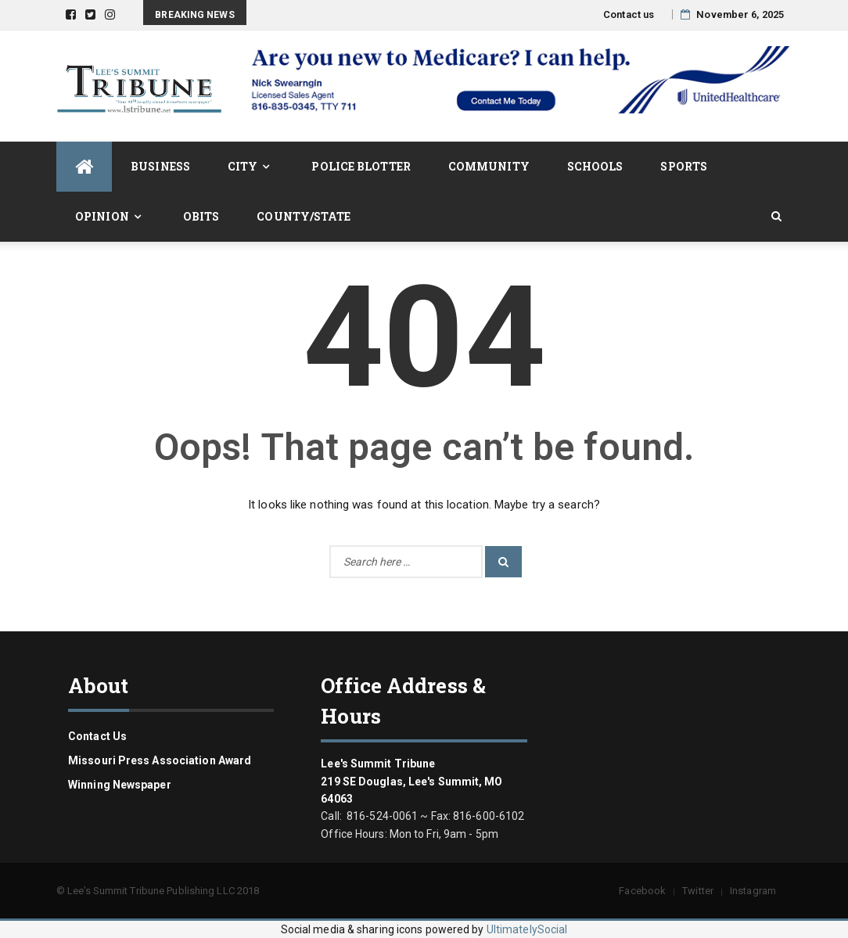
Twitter (697, 891)
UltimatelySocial (527, 929)
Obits (201, 216)
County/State (303, 216)
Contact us (628, 14)
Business (160, 166)
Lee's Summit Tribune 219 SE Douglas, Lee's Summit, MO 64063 (411, 781)
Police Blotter (360, 166)
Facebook (642, 891)
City (242, 166)
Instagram (753, 891)
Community (489, 166)
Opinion (102, 216)
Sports (683, 166)
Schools (595, 166)
